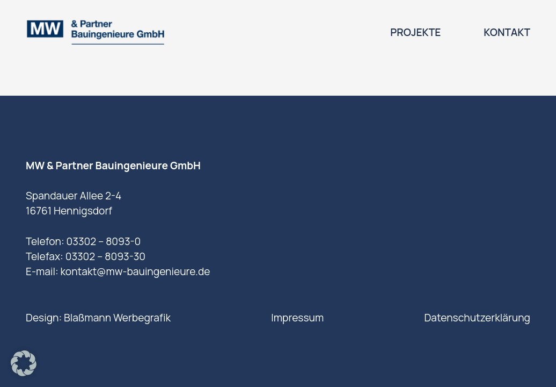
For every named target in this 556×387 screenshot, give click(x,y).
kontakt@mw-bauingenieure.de (135, 271)
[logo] (95, 32)
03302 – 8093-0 (104, 241)
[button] (23, 363)
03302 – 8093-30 (105, 256)
